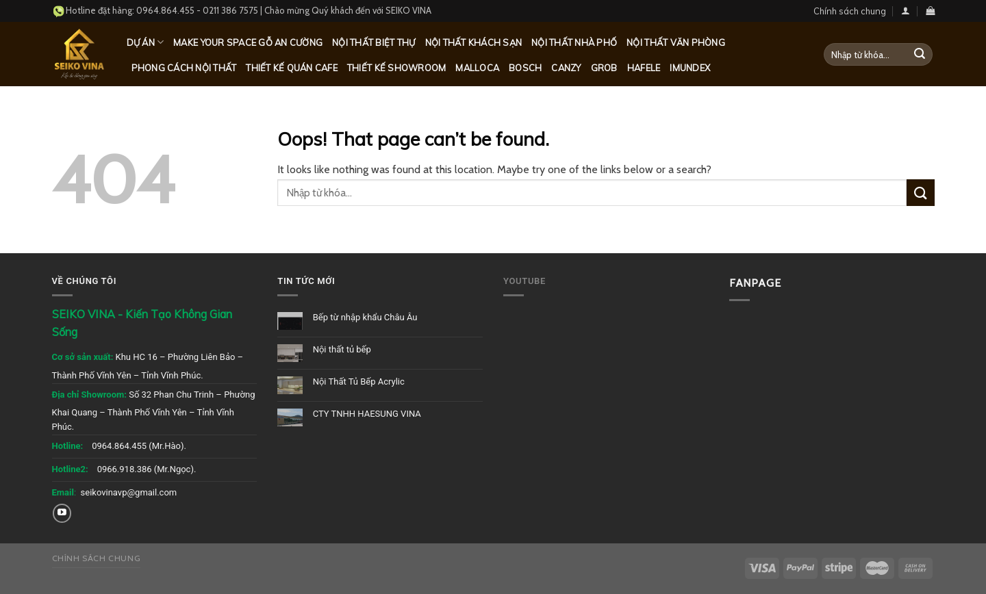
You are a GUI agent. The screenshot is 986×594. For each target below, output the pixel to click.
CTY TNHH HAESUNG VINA (367, 414)
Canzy (566, 67)
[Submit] (919, 54)
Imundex (690, 67)
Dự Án (145, 42)
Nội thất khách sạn (473, 42)
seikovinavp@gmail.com (129, 492)
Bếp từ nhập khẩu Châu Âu (365, 317)
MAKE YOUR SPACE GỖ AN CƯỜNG (248, 42)
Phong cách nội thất (184, 67)
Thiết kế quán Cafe (292, 67)
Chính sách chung (849, 10)
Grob (604, 67)
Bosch (525, 67)
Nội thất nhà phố (574, 42)
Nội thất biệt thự (373, 42)
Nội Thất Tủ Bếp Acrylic (359, 381)
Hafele (644, 67)
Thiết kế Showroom (396, 67)
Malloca (477, 67)
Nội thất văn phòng (676, 42)
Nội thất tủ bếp (342, 349)
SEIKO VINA (408, 10)
